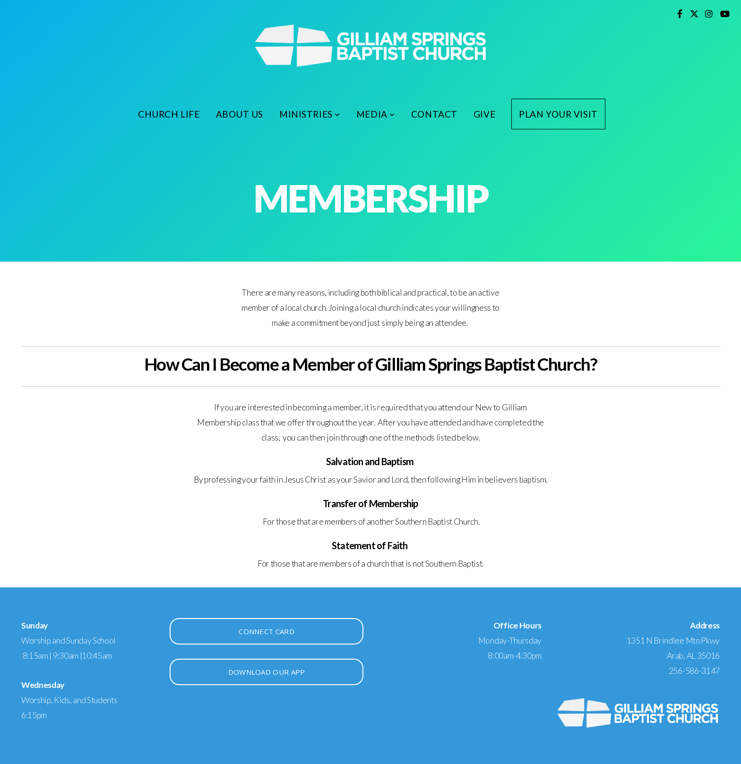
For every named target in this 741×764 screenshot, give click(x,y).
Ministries (309, 114)
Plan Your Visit (558, 114)
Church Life (168, 114)
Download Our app (266, 672)
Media (375, 114)
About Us (240, 114)
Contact (434, 114)
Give (484, 114)
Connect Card (266, 631)
